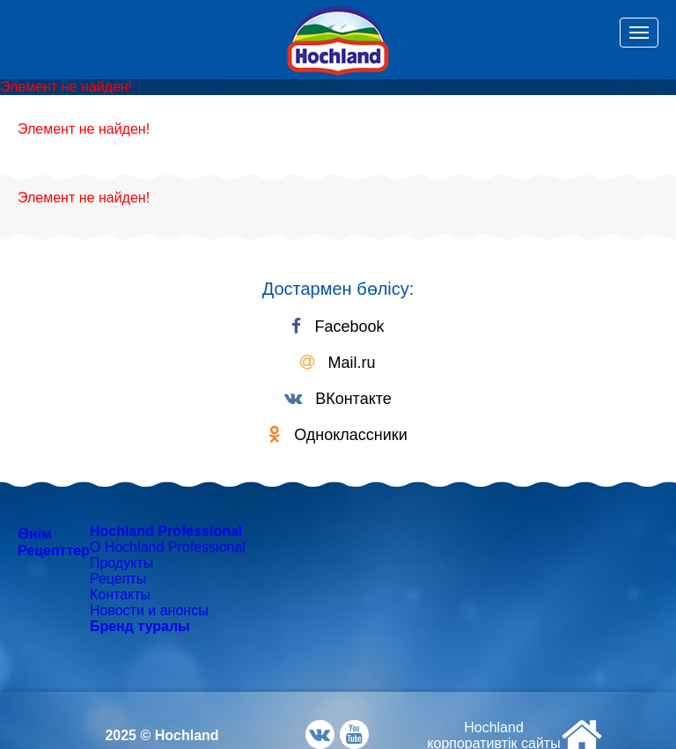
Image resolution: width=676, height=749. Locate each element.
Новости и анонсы (149, 610)
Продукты (121, 562)
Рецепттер (54, 550)
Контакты (120, 594)
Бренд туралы (140, 626)
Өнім (35, 533)
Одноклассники (338, 435)
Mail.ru (337, 362)
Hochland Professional (166, 531)
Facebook (337, 326)
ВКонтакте (338, 399)
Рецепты (118, 578)
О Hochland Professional (168, 547)
